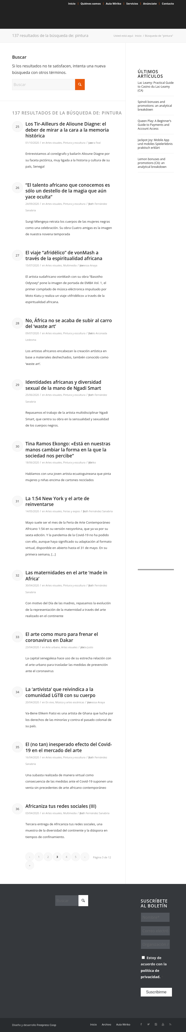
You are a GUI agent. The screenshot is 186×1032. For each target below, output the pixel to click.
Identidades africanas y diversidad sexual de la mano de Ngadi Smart (63, 385)
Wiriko (92, 462)
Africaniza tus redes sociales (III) (60, 806)
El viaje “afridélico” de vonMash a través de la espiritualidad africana (63, 255)
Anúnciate (150, 3)
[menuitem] (72, 3)
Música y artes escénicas (69, 702)
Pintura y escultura (74, 142)
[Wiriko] (48, 18)
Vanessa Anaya (88, 265)
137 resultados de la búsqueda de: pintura (50, 35)
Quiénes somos (91, 3)
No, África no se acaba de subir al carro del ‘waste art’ (68, 323)
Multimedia (70, 265)
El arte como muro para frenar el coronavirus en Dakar (61, 637)
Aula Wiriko (113, 3)
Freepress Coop (46, 1025)
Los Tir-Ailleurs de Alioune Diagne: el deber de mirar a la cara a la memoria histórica (67, 130)
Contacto (168, 3)
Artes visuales (54, 142)
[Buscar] (48, 84)
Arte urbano (53, 647)
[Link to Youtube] (163, 1024)
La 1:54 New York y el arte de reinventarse (57, 501)
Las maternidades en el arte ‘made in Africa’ (66, 575)
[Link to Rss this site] (170, 1024)
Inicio (72, 3)
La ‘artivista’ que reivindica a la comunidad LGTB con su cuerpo (60, 692)
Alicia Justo (86, 647)
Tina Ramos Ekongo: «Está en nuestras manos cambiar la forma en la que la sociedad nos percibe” (67, 450)
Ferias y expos (71, 511)
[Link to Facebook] (141, 1024)
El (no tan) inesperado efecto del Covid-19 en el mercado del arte (68, 747)
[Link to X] (148, 1024)
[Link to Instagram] (155, 1024)
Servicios (132, 3)
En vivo (50, 702)
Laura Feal (94, 142)
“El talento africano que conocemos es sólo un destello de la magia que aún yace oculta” (67, 191)
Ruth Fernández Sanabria (98, 511)
